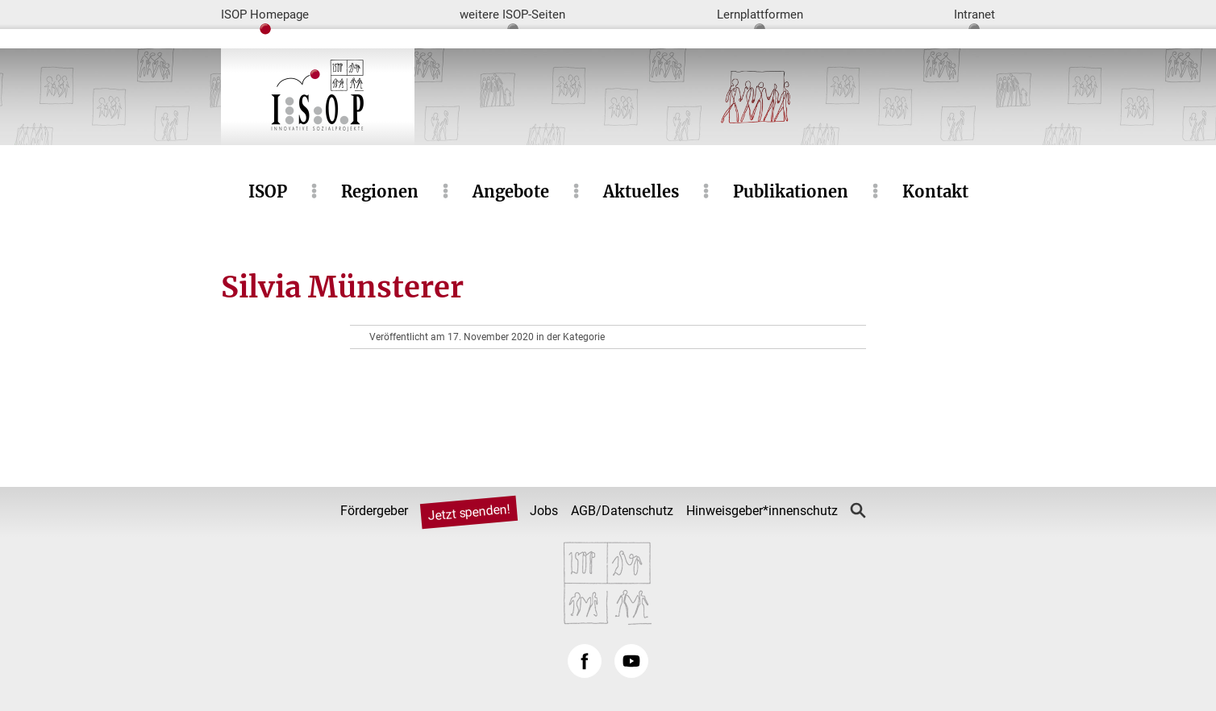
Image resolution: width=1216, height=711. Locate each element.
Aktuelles (641, 191)
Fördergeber (374, 510)
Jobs (544, 510)
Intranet (974, 14)
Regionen (380, 191)
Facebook (585, 661)
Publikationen (790, 191)
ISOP (267, 191)
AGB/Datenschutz (622, 510)
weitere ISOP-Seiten (512, 14)
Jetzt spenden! (468, 512)
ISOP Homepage (265, 14)
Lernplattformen (760, 14)
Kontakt (935, 191)
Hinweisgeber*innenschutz (762, 510)
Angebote (511, 191)
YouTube (631, 661)
